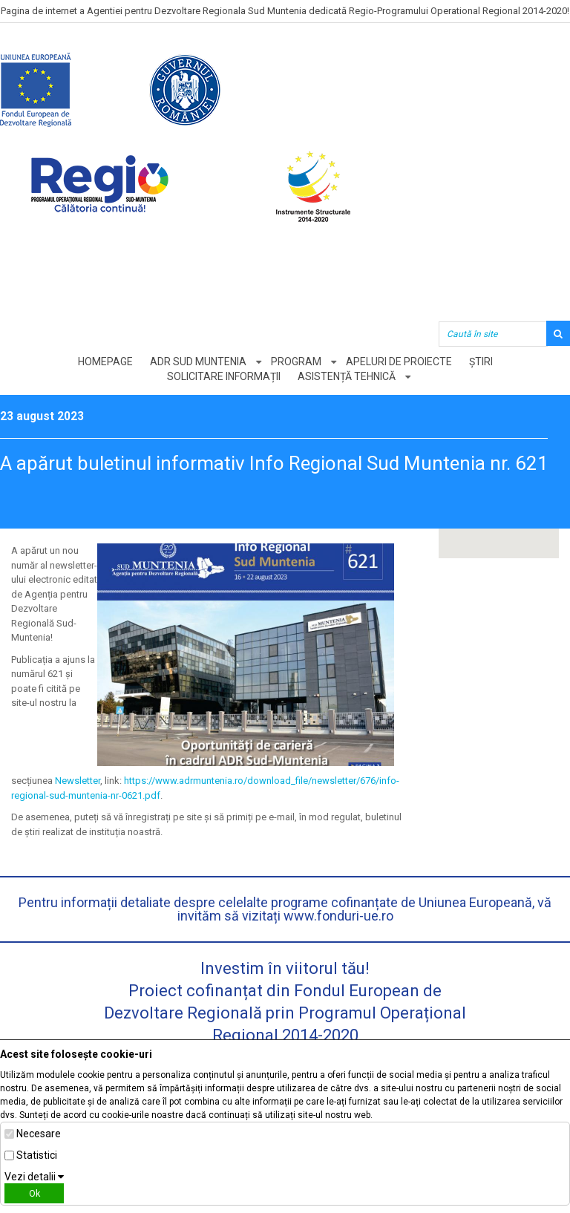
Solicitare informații (224, 376)
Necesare (38, 1134)
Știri (481, 361)
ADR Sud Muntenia (198, 361)
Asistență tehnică (347, 376)
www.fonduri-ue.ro (338, 915)
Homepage (105, 361)
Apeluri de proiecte (399, 361)
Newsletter (77, 780)
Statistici (36, 1155)
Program (296, 361)
